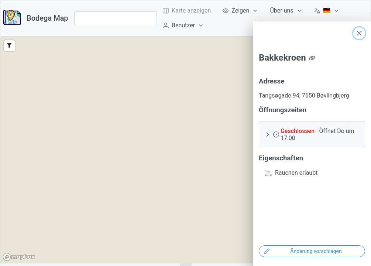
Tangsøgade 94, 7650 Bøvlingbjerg (304, 95)
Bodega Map (47, 18)
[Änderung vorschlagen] (312, 251)
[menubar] (262, 18)
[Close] (359, 33)
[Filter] (9, 45)
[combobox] (115, 18)
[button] (312, 134)
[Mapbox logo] (19, 257)
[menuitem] (240, 10)
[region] (185, 150)
